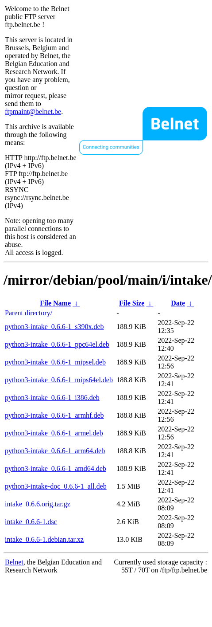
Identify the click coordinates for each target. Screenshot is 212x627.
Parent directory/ (28, 313)
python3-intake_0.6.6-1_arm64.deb (55, 451)
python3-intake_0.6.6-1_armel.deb (54, 433)
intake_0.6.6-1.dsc (31, 521)
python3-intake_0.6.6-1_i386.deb (52, 397)
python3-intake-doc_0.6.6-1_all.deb (56, 486)
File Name (55, 303)
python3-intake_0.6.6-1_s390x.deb (54, 326)
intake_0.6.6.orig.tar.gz (37, 504)
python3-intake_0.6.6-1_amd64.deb (55, 468)
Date (178, 303)
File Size (131, 303)
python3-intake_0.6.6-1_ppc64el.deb (57, 344)
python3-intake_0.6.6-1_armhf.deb (54, 415)
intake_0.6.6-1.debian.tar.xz (44, 539)
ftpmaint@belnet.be (33, 111)
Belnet (14, 562)
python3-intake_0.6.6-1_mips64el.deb (59, 380)
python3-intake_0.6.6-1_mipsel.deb (55, 362)
